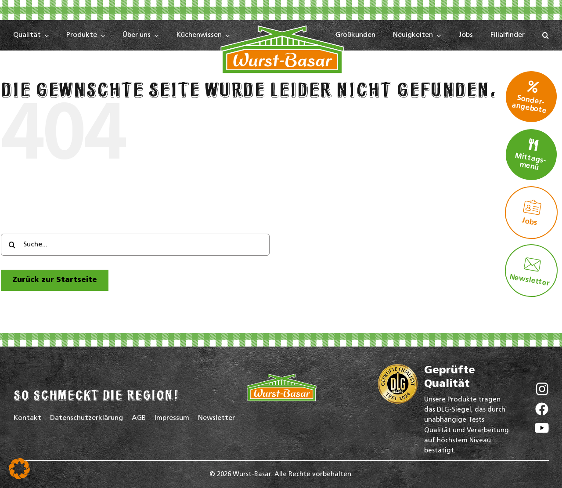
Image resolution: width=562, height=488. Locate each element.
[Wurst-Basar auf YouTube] (542, 430)
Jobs (531, 212)
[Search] (12, 245)
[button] (545, 36)
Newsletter (530, 271)
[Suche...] (135, 245)
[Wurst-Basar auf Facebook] (541, 411)
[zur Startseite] (54, 280)
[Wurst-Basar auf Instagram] (542, 391)
